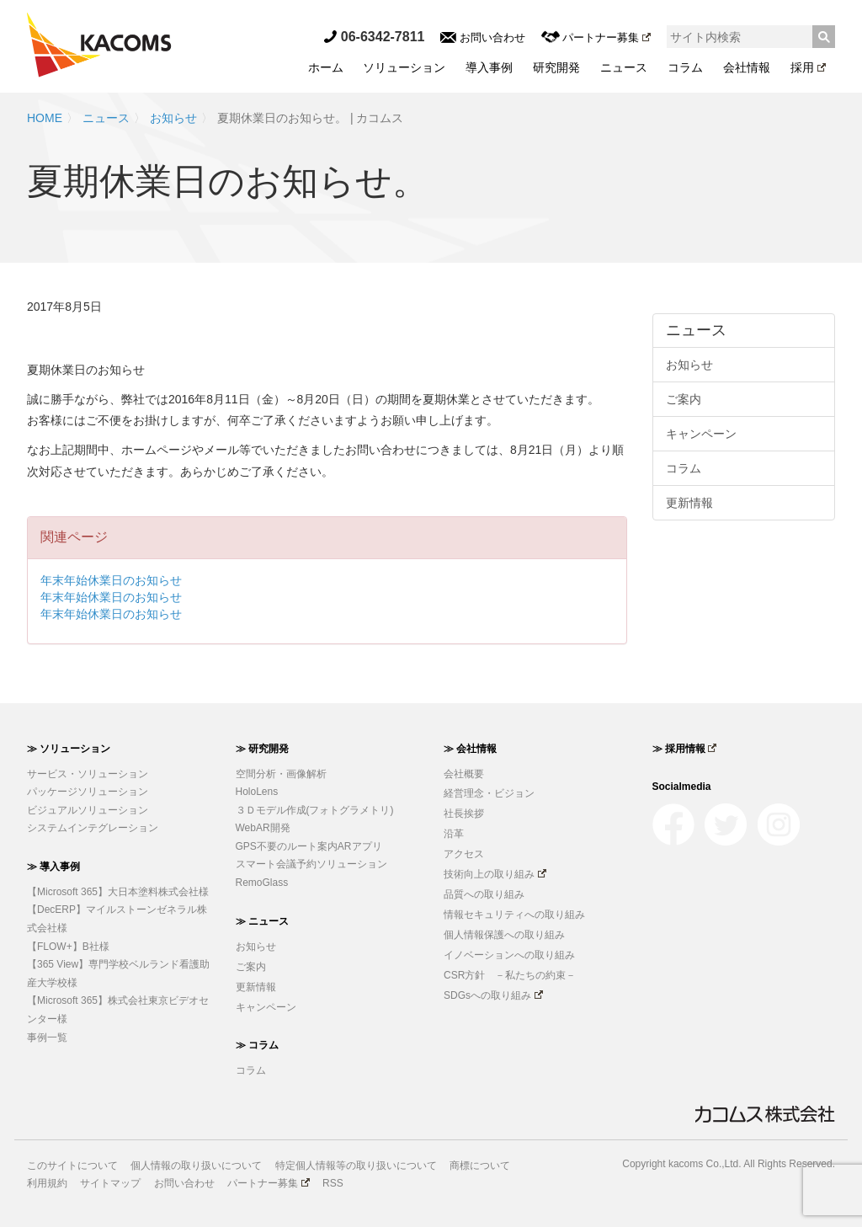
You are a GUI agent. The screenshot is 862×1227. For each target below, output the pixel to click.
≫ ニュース (262, 921)
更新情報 (689, 502)
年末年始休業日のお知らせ (111, 580)
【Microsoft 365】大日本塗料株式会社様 (118, 892)
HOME (44, 118)
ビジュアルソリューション (87, 810)
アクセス (464, 854)
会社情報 (746, 67)
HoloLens (257, 792)
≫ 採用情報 (684, 749)
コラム (685, 67)
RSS (332, 1183)
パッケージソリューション (87, 792)
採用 (808, 67)
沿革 (454, 834)
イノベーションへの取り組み (509, 955)
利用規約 (47, 1183)
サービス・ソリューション (87, 774)
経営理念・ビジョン (489, 793)
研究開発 (556, 67)
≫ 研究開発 (262, 749)
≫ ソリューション (68, 749)
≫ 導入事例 (53, 866)
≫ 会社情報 (470, 749)
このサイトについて (72, 1165)
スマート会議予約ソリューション (311, 864)
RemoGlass (262, 882)
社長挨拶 (464, 813)
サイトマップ (110, 1183)
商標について (480, 1165)
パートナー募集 (596, 37)
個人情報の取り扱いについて (196, 1165)
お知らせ (173, 118)
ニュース (623, 67)
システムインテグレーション (92, 828)
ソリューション (404, 67)
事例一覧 (47, 1037)
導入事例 (489, 67)
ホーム (325, 67)
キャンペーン (701, 433)
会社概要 (464, 774)
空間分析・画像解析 (281, 774)
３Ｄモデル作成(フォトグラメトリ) (315, 810)
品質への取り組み (484, 894)
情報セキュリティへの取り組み (514, 914)
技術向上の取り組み (495, 874)
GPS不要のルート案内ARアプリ (309, 846)
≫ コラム (257, 1045)
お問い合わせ (482, 37)
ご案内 (683, 399)
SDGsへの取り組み (493, 995)
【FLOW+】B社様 (68, 946)
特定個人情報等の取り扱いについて (356, 1165)
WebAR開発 (263, 828)
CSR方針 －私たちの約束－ (510, 975)
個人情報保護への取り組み (504, 935)
